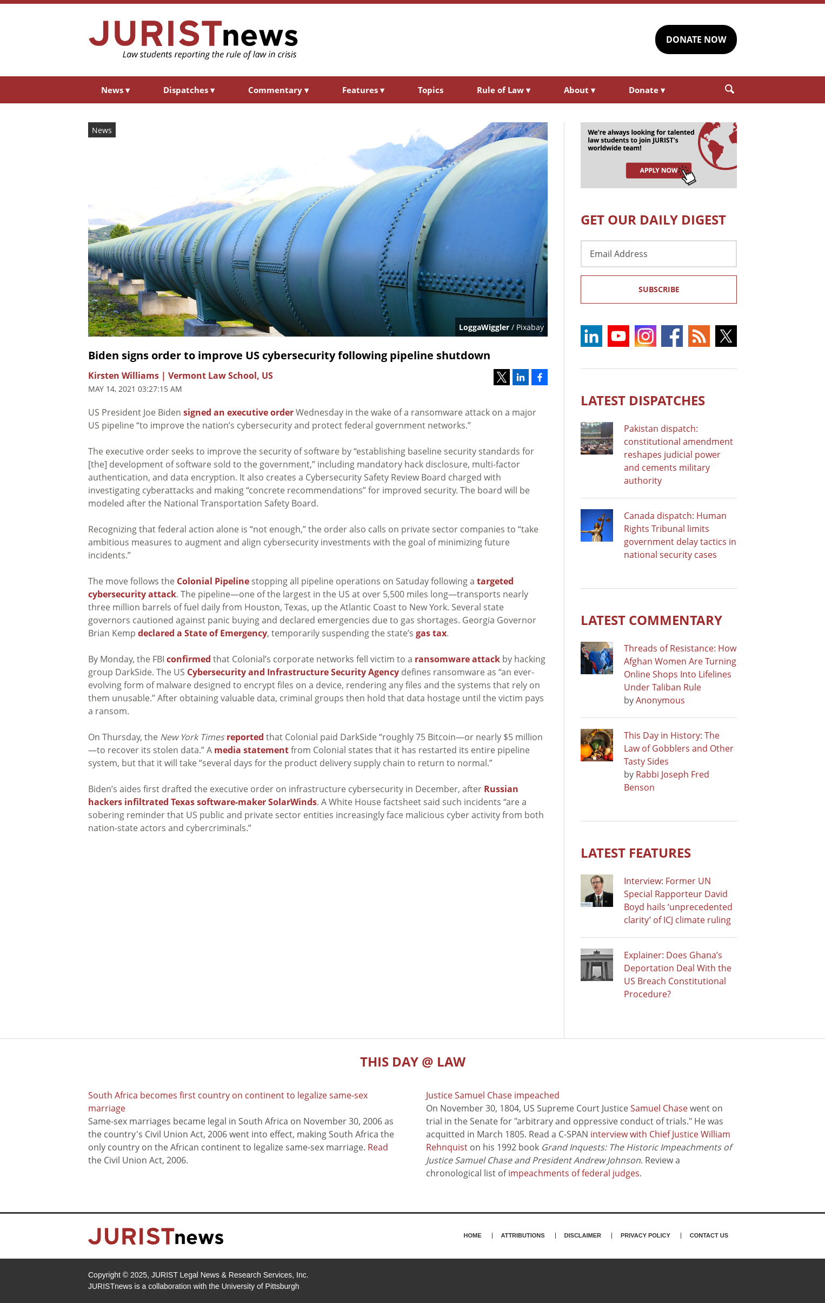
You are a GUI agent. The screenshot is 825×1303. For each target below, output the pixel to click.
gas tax (431, 633)
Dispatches (189, 89)
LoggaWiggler (484, 327)
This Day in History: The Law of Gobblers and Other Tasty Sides (679, 748)
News (115, 89)
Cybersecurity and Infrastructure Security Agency (293, 672)
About (579, 89)
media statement (251, 750)
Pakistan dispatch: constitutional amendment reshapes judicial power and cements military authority (678, 454)
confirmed (189, 659)
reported (245, 737)
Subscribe (659, 289)
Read (378, 1147)
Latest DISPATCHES (643, 400)
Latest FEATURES (636, 852)
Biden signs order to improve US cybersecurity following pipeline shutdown (289, 355)
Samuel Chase (659, 1108)
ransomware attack (457, 659)
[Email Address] (659, 253)
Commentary (278, 89)
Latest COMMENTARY (651, 620)
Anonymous (660, 700)
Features (363, 89)
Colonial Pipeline (213, 581)
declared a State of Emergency (202, 633)
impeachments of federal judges (574, 1173)
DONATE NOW (696, 39)
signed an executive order (238, 412)
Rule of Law (503, 89)
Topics (430, 89)
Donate (647, 89)
